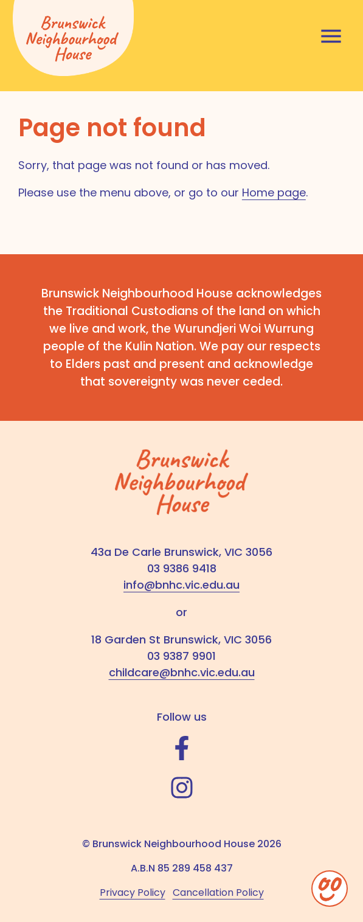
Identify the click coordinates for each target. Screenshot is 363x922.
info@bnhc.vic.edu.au (181, 584)
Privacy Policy (132, 892)
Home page (274, 192)
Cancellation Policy (218, 892)
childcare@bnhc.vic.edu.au (182, 672)
